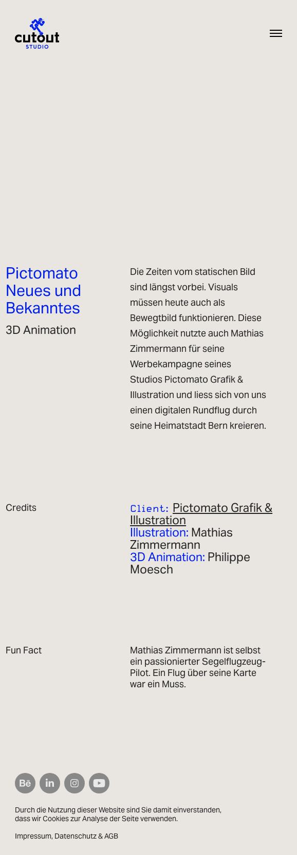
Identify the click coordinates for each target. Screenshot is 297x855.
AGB (111, 836)
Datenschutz (75, 836)
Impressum (33, 836)
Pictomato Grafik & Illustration (201, 514)
